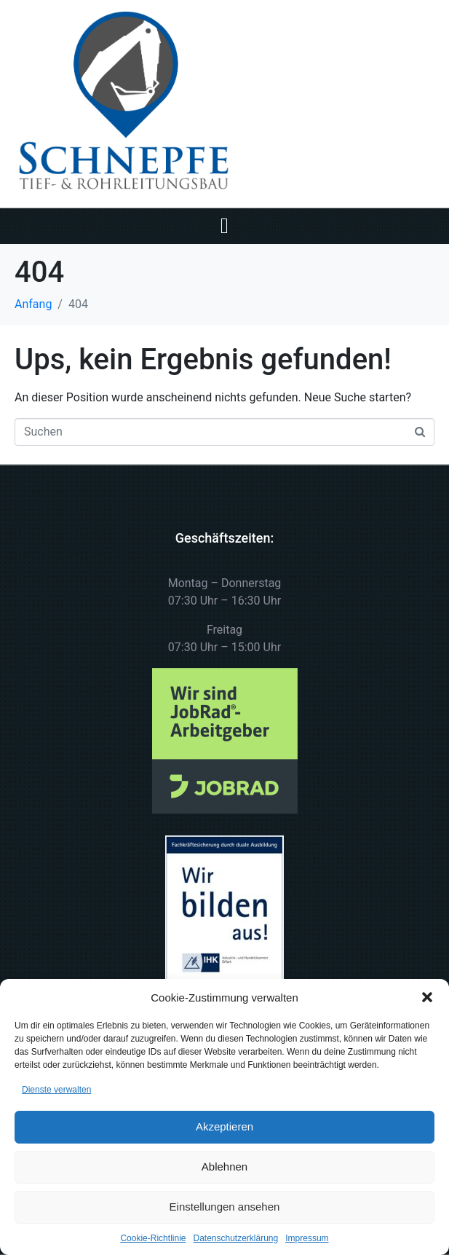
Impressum (306, 1238)
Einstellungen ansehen (225, 1206)
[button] (427, 997)
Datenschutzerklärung (235, 1238)
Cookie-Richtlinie (153, 1238)
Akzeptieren (224, 1126)
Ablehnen (224, 1166)
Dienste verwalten (56, 1090)
